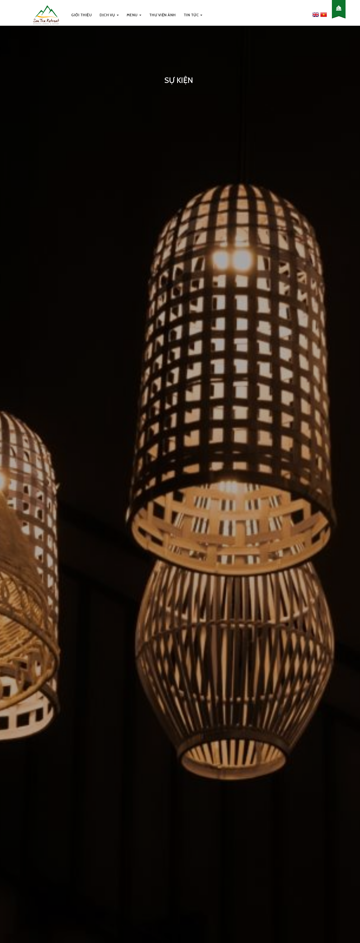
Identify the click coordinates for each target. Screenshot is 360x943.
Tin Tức (193, 15)
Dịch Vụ (109, 15)
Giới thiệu (81, 15)
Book (339, 3)
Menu (134, 15)
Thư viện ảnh (162, 15)
